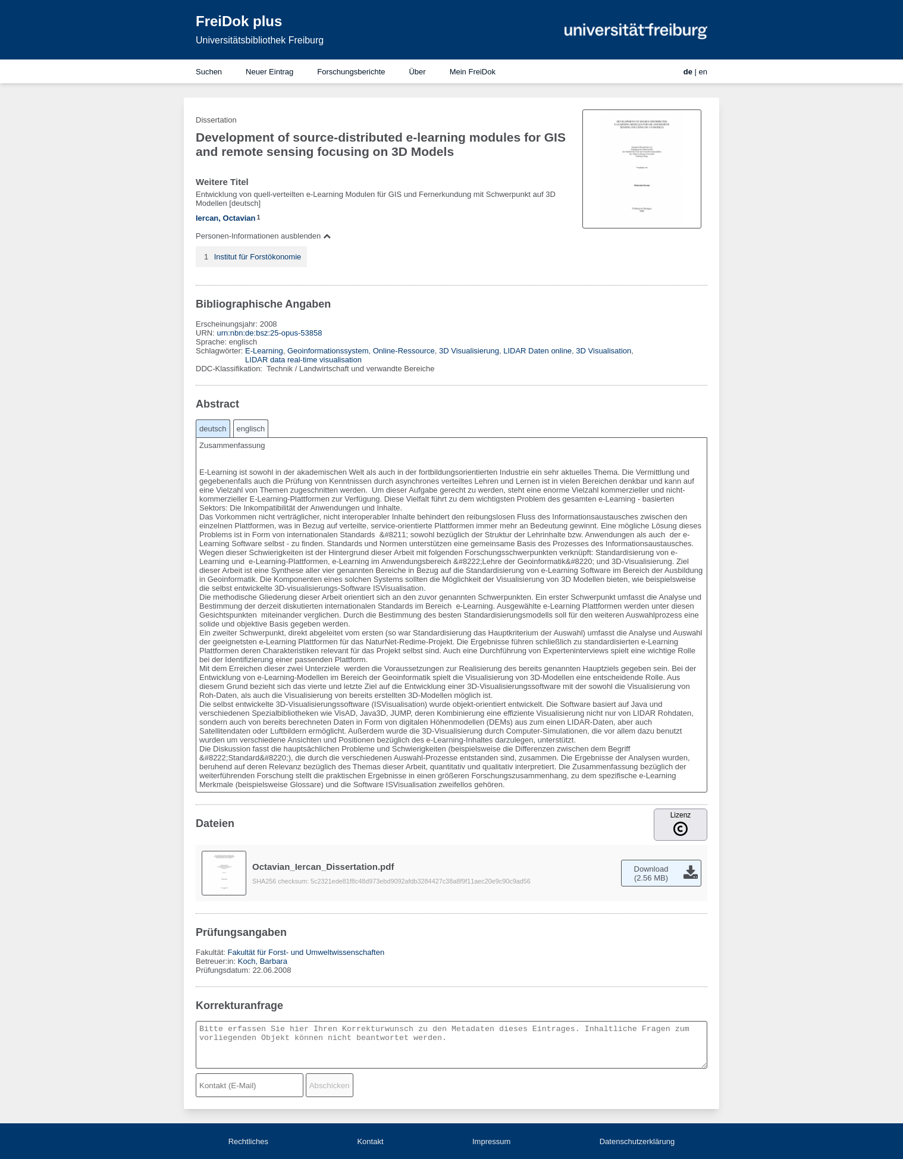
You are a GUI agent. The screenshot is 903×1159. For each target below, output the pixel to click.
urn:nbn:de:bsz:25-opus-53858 (269, 332)
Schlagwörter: (220, 350)
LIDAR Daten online (537, 350)
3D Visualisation (603, 350)
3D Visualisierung (469, 350)
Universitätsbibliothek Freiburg (260, 40)
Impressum (491, 1141)
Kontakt (370, 1141)
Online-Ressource (404, 350)
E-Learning (264, 350)
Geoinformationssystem (328, 350)
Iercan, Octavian (225, 218)
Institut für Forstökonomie (258, 256)
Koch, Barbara (262, 961)
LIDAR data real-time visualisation (303, 359)
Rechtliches (248, 1141)
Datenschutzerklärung (637, 1141)
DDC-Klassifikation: (230, 368)
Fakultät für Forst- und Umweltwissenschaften (305, 952)
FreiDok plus (239, 21)
